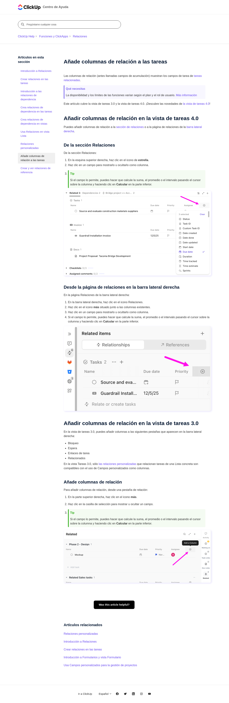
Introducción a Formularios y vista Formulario (92, 657)
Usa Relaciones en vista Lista (35, 133)
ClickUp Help (26, 36)
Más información (186, 95)
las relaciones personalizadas (117, 463)
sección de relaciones (130, 127)
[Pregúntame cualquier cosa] (70, 24)
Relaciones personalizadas (81, 633)
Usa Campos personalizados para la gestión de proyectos (100, 665)
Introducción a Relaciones (80, 641)
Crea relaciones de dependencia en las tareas (36, 109)
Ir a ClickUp (85, 693)
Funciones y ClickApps (53, 36)
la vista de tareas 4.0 (196, 103)
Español (105, 693)
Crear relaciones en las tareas (83, 649)
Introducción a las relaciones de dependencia (31, 95)
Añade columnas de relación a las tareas (33, 158)
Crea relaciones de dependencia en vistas (34, 121)
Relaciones (80, 36)
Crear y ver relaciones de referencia (36, 170)
